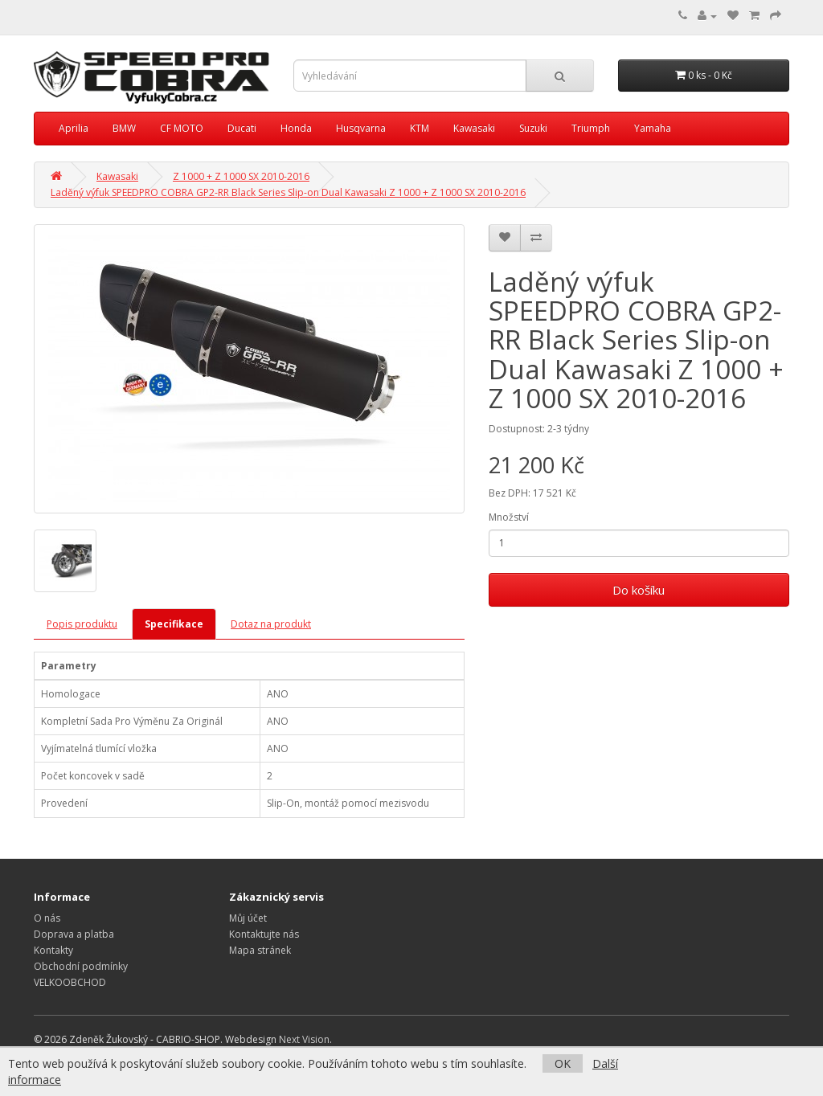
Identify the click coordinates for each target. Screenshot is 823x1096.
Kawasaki (474, 128)
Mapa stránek (260, 950)
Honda (296, 128)
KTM (419, 128)
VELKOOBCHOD (70, 982)
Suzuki (533, 128)
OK (563, 1063)
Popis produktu (82, 624)
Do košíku (638, 590)
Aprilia (73, 128)
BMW (124, 128)
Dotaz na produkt (271, 624)
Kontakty (53, 950)
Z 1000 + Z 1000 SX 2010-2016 (241, 176)
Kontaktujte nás (264, 934)
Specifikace (174, 624)
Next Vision (304, 1039)
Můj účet (248, 918)
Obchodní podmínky (81, 966)
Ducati (241, 128)
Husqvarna (361, 128)
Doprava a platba (74, 934)
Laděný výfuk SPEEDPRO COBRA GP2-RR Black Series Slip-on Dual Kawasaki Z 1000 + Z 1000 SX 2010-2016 (288, 192)
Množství (509, 517)
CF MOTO (181, 128)
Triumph (590, 128)
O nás (47, 918)
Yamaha (652, 128)
